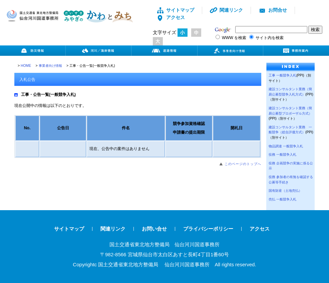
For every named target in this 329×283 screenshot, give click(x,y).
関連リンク (226, 10)
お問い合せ (154, 229)
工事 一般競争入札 (282, 75)
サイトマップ (175, 10)
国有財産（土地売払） (285, 190)
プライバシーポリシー (208, 229)
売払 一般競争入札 (282, 199)
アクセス (170, 17)
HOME (26, 65)
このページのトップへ (243, 164)
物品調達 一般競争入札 (286, 146)
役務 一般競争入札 (282, 154)
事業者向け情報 (50, 65)
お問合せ (273, 10)
